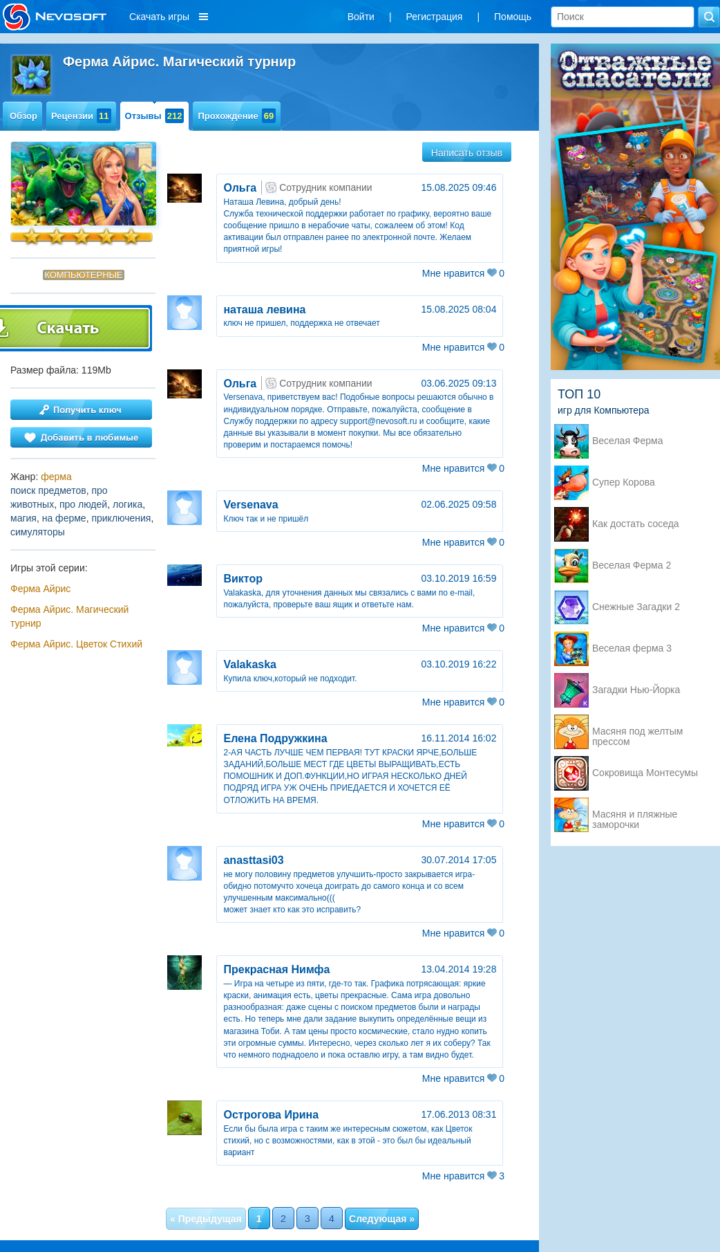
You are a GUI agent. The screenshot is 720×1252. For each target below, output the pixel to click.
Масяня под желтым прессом (637, 732)
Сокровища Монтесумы (645, 773)
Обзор (23, 116)
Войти (361, 16)
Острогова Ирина (271, 1115)
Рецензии (81, 116)
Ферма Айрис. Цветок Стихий (76, 644)
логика (127, 504)
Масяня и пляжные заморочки (634, 815)
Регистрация (434, 16)
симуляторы (37, 531)
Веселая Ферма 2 (631, 565)
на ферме (64, 518)
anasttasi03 (253, 860)
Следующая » (382, 1218)
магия (23, 518)
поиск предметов (48, 490)
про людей (83, 504)
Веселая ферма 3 (632, 648)
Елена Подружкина (275, 738)
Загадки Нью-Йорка (636, 690)
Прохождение (237, 116)
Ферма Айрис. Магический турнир (69, 616)
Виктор (243, 578)
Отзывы (154, 116)
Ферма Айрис (40, 588)
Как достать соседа (635, 524)
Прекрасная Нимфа (276, 969)
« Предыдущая (206, 1218)
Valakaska (249, 664)
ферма (56, 476)
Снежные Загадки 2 (636, 607)
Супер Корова (623, 482)
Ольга (239, 188)
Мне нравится (463, 273)
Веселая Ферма (627, 441)
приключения (121, 518)
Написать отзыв (466, 152)
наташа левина (264, 309)
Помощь (512, 16)
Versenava (250, 504)
